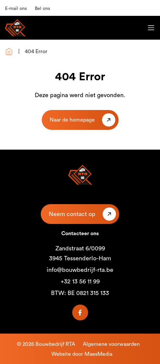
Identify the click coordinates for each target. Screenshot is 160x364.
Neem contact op (72, 214)
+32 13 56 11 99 (80, 281)
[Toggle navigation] (151, 28)
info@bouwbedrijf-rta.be (80, 270)
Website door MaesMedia (81, 354)
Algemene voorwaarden (111, 344)
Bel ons (42, 8)
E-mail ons (16, 8)
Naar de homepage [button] (72, 120)
